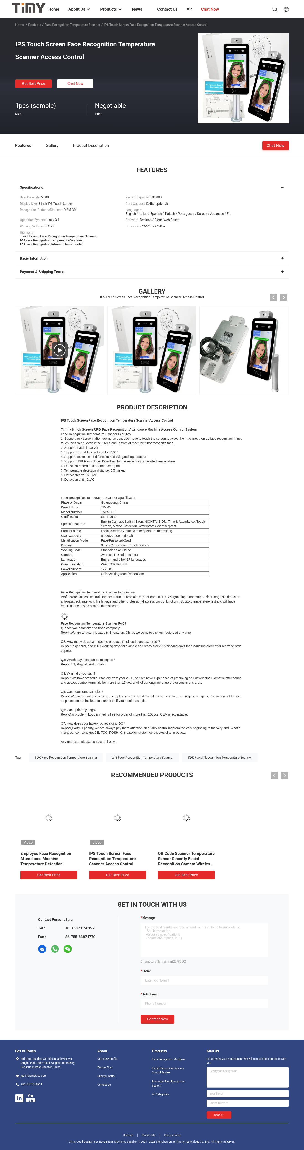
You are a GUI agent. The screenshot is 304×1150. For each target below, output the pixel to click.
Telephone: (150, 994)
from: (146, 971)
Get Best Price (33, 83)
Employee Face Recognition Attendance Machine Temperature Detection (45, 858)
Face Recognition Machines (168, 1059)
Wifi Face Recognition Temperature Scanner (142, 757)
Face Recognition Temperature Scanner (72, 25)
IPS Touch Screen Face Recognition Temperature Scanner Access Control (112, 858)
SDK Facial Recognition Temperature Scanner (220, 757)
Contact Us (104, 1084)
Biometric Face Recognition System (168, 1083)
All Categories (160, 1094)
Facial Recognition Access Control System (168, 1070)
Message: (149, 918)
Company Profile (107, 1058)
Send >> (219, 1115)
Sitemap (128, 1135)
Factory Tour (105, 1067)
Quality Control (106, 1076)
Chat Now (75, 83)
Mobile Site (148, 1135)
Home (19, 25)
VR (189, 9)
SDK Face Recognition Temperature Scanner (66, 757)
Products (34, 25)
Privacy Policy (172, 1135)
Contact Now (157, 1019)
